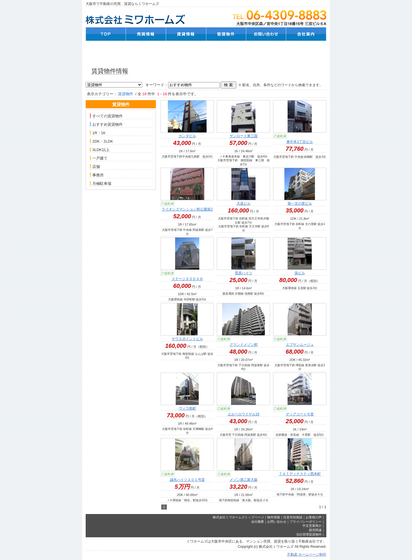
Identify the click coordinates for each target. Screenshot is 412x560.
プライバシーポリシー (306, 521)
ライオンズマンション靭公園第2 (187, 209)
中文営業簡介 (312, 525)
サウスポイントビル (187, 339)
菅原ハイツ (243, 273)
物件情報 (273, 517)
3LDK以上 (100, 149)
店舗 (95, 166)
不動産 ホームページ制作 (306, 554)
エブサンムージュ (300, 345)
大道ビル (244, 203)
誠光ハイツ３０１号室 (187, 480)
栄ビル (300, 273)
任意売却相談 (292, 517)
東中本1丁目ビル (299, 142)
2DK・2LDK (101, 141)
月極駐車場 (100, 183)
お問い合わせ (276, 521)
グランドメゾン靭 (244, 345)
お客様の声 (314, 517)
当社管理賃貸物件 (309, 534)
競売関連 (315, 530)
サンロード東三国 (244, 136)
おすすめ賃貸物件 (106, 124)
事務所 (97, 175)
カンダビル (187, 136)
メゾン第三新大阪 (244, 480)
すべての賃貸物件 (106, 116)
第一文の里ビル (300, 203)
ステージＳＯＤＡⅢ (187, 279)
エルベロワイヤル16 (243, 414)
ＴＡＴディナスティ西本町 (300, 474)
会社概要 (257, 521)
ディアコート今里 (300, 414)
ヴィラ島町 (187, 408)
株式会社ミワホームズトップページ (238, 517)
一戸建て (99, 158)
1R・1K (98, 132)
